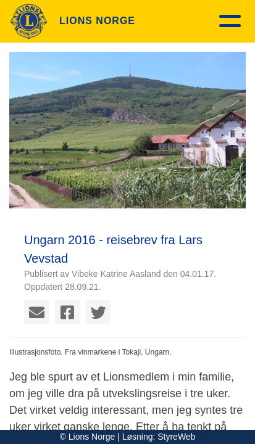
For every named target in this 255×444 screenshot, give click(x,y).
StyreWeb (176, 437)
